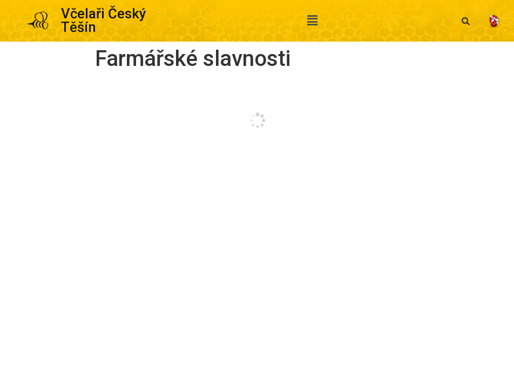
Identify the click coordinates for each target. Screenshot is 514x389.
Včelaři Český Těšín (103, 20)
